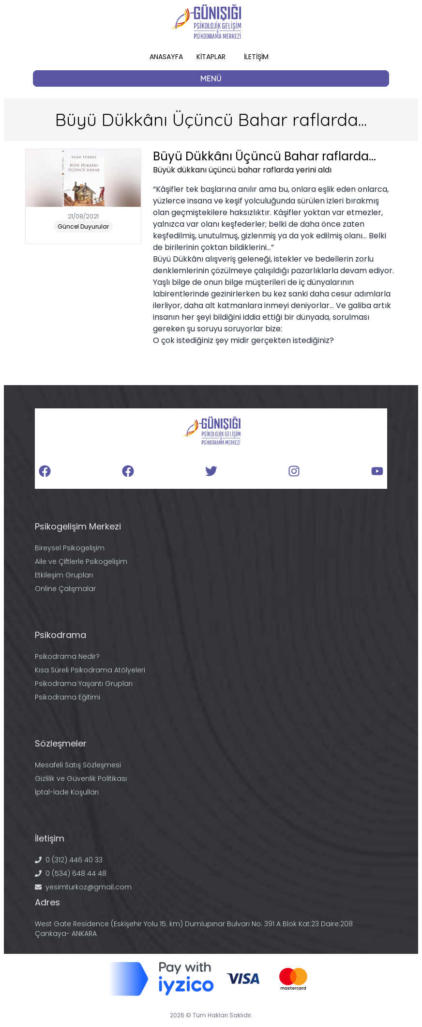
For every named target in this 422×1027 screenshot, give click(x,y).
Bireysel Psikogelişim (70, 548)
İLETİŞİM (256, 57)
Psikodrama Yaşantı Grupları (84, 683)
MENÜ (211, 78)
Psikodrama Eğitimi (67, 697)
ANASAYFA (166, 57)
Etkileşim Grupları (64, 575)
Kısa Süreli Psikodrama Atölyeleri (90, 670)
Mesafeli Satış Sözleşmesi (78, 765)
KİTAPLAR (211, 57)
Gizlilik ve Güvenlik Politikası (81, 778)
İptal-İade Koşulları (67, 792)
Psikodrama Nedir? (67, 656)
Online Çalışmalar (65, 588)
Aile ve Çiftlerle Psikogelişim (81, 561)
